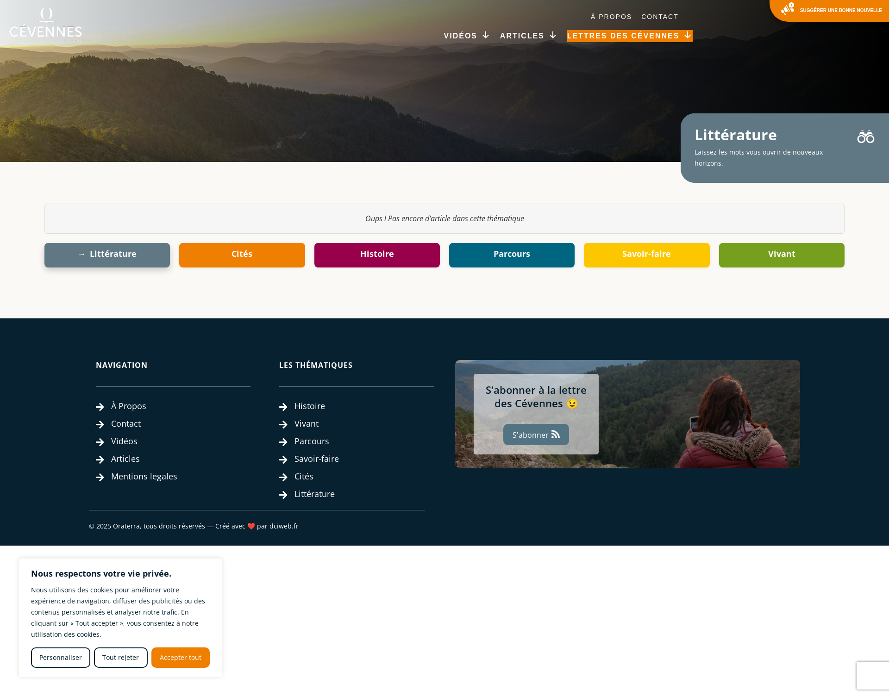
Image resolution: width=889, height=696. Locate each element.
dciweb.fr (284, 526)
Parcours (512, 253)
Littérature (113, 253)
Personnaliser (60, 657)
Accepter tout (180, 657)
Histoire (377, 253)
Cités (242, 253)
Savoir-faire (646, 253)
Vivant (781, 253)
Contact (660, 16)
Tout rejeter (120, 657)
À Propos (611, 16)
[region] (120, 617)
